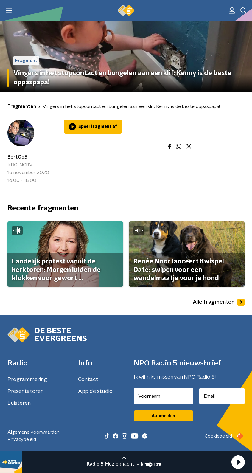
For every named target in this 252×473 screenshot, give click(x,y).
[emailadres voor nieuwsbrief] (222, 396)
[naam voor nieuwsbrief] (163, 396)
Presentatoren (25, 391)
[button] (238, 462)
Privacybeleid (21, 439)
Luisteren (19, 403)
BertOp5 (17, 157)
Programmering (27, 379)
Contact (88, 379)
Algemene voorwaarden (33, 432)
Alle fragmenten (219, 302)
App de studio (95, 391)
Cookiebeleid (218, 436)
